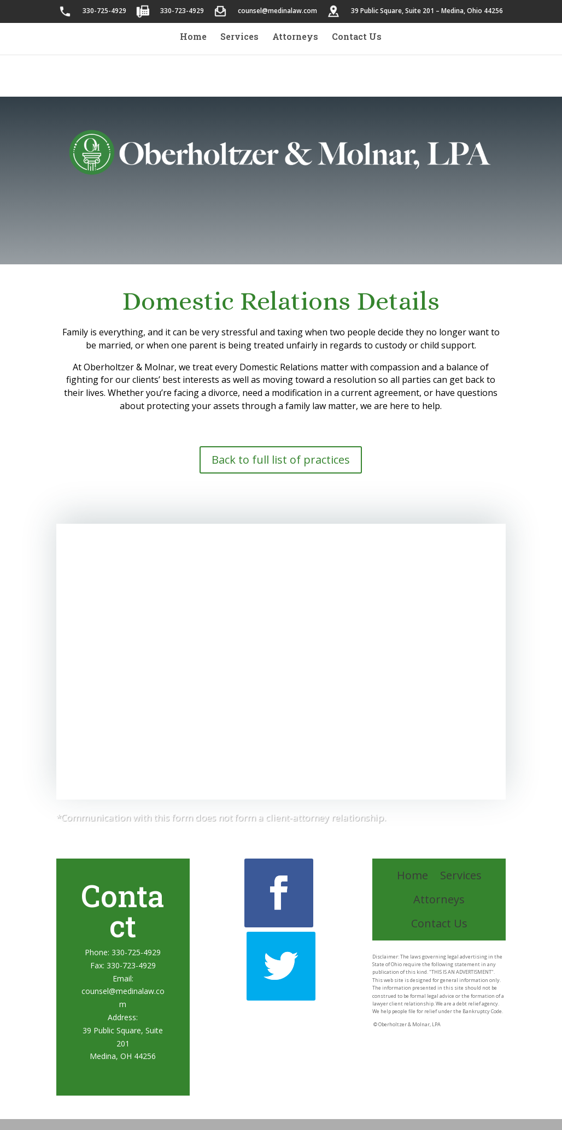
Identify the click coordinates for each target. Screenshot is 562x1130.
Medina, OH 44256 (123, 1056)
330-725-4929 (136, 952)
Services (239, 37)
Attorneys (295, 37)
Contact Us (357, 37)
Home (193, 37)
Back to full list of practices (281, 459)
